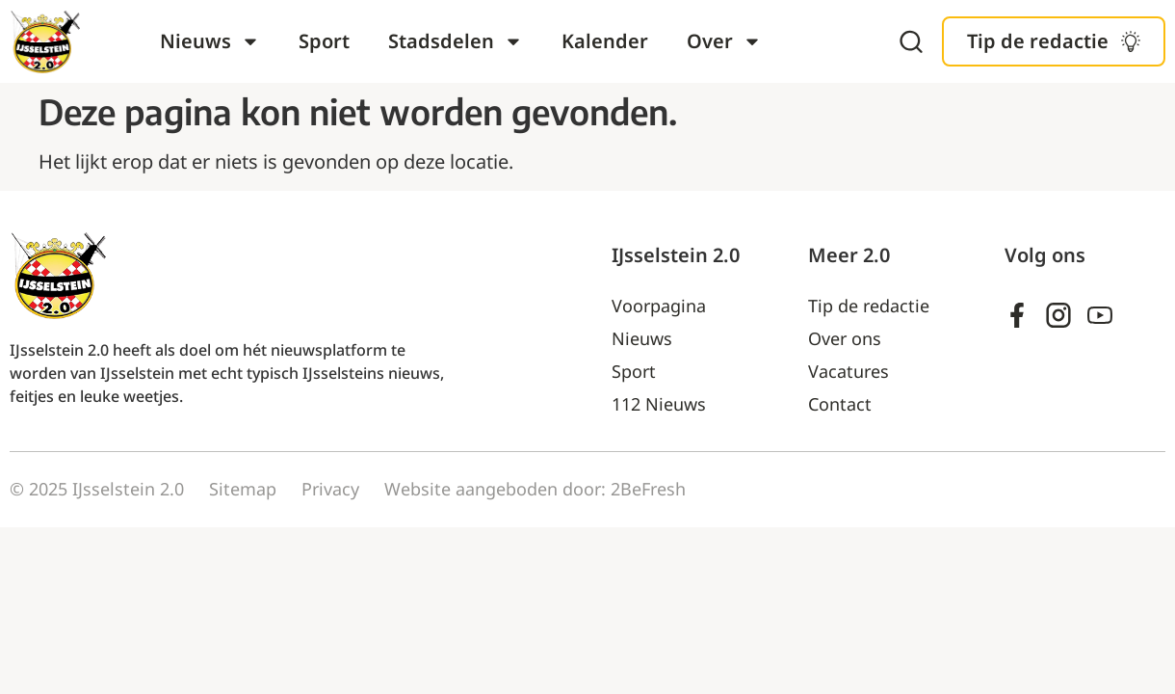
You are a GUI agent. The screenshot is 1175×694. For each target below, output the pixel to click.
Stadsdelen (455, 41)
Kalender (604, 41)
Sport (324, 41)
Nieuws (210, 41)
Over (724, 41)
